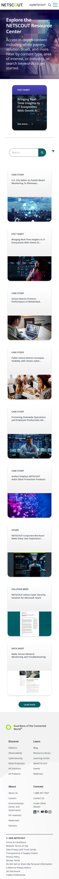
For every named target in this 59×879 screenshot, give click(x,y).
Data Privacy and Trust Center (21, 849)
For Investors (15, 815)
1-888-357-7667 (41, 793)
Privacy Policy (13, 856)
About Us (13, 793)
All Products (14, 773)
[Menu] (55, 5)
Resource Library (42, 753)
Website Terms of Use (17, 845)
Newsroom (13, 820)
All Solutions (14, 768)
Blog (35, 747)
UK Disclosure (13, 871)
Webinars (38, 773)
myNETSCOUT (37, 4)
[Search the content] (27, 152)
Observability (15, 753)
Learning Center (41, 758)
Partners (12, 825)
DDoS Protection (16, 763)
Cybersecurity (15, 758)
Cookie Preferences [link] (15, 874)
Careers (12, 798)
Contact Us (38, 798)
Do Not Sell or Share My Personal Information (29, 864)
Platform (12, 747)
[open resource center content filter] (53, 151)
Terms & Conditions (16, 842)
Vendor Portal (13, 860)
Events (36, 768)
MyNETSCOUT (40, 763)
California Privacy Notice (18, 867)
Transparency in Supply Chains (22, 853)
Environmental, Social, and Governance (16, 807)
